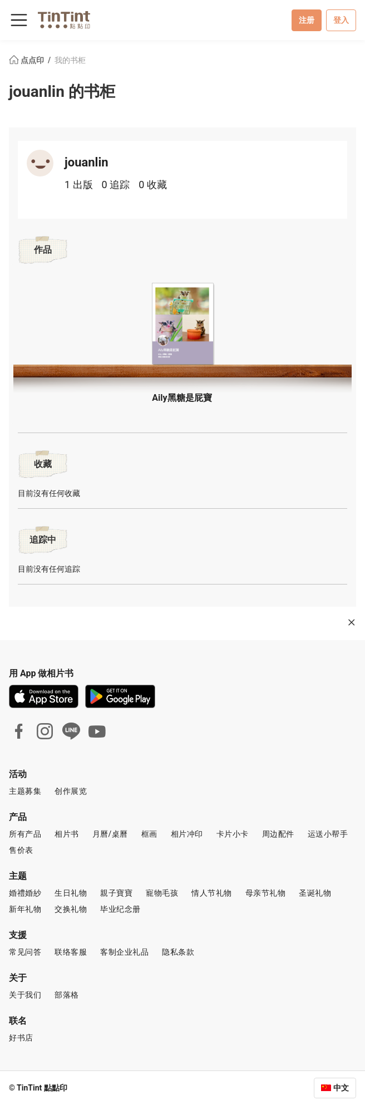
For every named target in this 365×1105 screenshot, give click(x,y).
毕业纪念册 (120, 909)
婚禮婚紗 (25, 892)
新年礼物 (25, 909)
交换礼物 (71, 909)
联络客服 (71, 951)
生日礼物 (71, 892)
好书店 (21, 1037)
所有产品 (25, 833)
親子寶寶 (116, 892)
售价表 (21, 850)
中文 (341, 1087)
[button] (182, 325)
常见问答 (25, 951)
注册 (306, 20)
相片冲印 (187, 833)
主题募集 (25, 791)
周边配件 (278, 833)
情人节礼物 (211, 892)
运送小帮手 (328, 833)
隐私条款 (178, 951)
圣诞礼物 (315, 892)
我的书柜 (70, 60)
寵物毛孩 (162, 892)
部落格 (67, 994)
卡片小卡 (232, 833)
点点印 (27, 60)
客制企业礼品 (124, 951)
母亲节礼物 (265, 892)
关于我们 (25, 994)
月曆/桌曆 (110, 833)
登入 (341, 20)
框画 (149, 833)
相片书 (67, 833)
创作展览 (71, 791)
